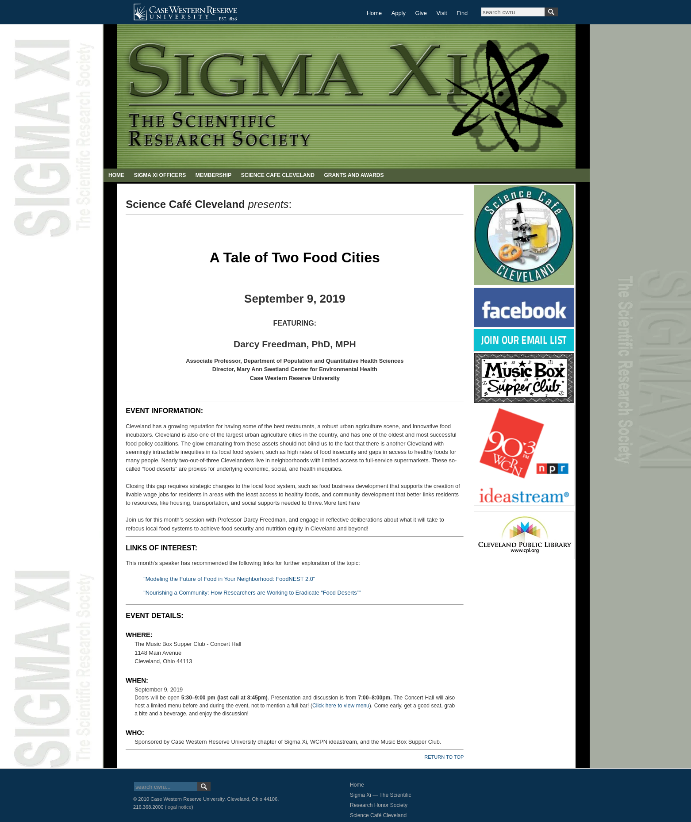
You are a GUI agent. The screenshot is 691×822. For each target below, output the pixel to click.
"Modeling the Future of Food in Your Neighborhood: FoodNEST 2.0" (229, 579)
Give (421, 13)
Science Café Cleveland (378, 815)
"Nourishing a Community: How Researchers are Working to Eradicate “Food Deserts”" (252, 592)
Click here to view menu (340, 706)
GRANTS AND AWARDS (354, 175)
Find (462, 13)
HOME (116, 175)
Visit (442, 13)
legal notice (179, 807)
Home (374, 13)
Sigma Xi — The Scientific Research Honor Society (380, 800)
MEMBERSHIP (213, 175)
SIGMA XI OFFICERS (160, 175)
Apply (399, 13)
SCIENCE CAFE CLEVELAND (278, 175)
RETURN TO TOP (444, 757)
